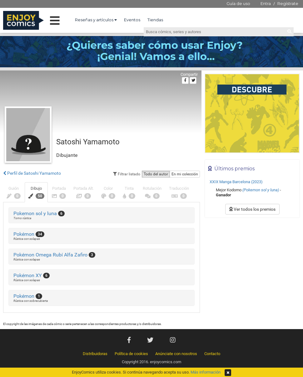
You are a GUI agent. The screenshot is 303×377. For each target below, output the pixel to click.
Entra (266, 3)
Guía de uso (238, 3)
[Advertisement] (252, 263)
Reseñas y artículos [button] (96, 19)
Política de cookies (131, 353)
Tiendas (155, 19)
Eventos (132, 19)
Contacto (212, 353)
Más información (206, 372)
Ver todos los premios (252, 209)
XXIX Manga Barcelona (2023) (236, 181)
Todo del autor (156, 174)
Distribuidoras (95, 353)
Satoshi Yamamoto (88, 141)
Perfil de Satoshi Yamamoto (32, 173)
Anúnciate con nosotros (176, 353)
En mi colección (184, 174)
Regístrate (287, 3)
